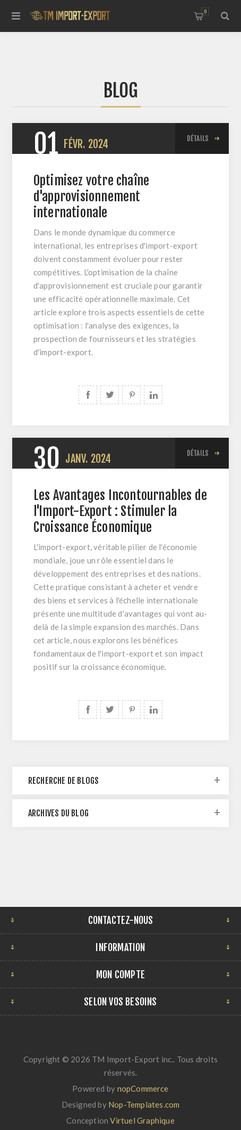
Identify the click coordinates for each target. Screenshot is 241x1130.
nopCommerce (143, 1088)
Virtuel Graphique (142, 1120)
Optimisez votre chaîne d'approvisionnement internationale (91, 196)
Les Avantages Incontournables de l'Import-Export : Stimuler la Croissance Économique (120, 511)
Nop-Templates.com (143, 1104)
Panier (205, 11)
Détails (198, 138)
